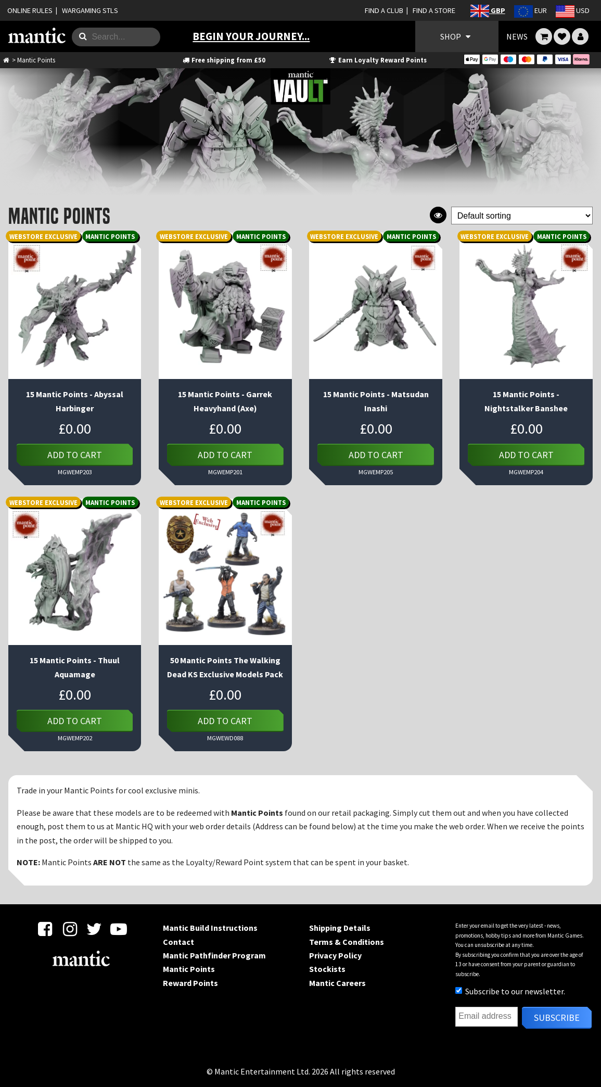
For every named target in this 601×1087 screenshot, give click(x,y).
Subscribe (557, 1017)
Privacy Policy (335, 955)
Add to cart (74, 455)
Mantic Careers (337, 983)
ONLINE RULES (30, 10)
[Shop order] (522, 216)
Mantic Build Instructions (210, 927)
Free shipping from (223, 60)
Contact (178, 942)
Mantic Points (189, 969)
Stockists (327, 969)
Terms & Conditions (346, 942)
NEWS (517, 36)
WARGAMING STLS (90, 10)
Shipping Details (339, 927)
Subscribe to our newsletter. (510, 991)
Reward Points (190, 983)
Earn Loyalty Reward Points (377, 60)
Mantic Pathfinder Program (214, 955)
